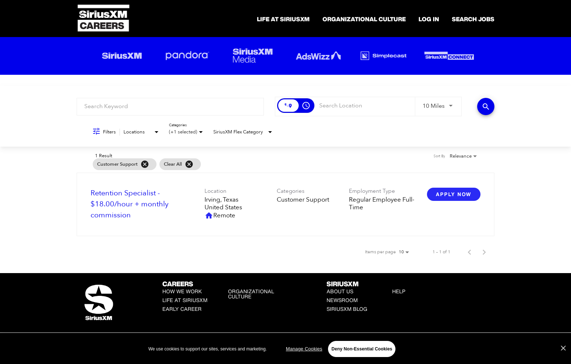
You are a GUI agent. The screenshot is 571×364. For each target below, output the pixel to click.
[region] (285, 349)
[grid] (271, 164)
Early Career (182, 309)
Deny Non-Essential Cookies (361, 349)
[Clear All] (189, 164)
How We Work (182, 291)
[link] (285, 204)
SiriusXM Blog (347, 309)
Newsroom (342, 300)
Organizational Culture (364, 19)
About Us (340, 291)
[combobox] (170, 106)
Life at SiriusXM (184, 300)
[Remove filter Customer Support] (144, 164)
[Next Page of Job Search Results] (484, 251)
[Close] (563, 348)
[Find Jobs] (485, 106)
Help (398, 291)
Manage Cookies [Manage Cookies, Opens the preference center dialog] (304, 349)
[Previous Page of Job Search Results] (469, 251)
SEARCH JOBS (473, 19)
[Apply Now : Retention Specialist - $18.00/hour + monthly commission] (453, 194)
